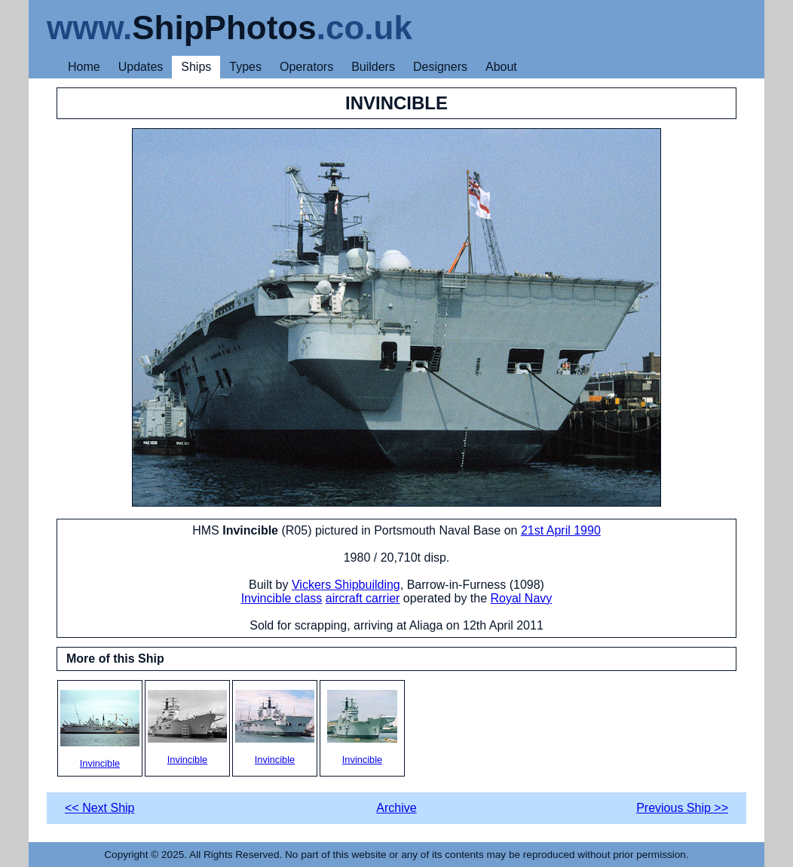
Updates (141, 66)
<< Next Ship (100, 807)
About (501, 66)
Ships (196, 66)
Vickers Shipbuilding (346, 584)
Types (245, 66)
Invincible (99, 729)
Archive (396, 807)
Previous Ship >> (682, 807)
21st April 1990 (561, 530)
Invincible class (282, 598)
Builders (373, 66)
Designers (440, 66)
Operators (306, 66)
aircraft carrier (363, 598)
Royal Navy (522, 598)
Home (84, 66)
